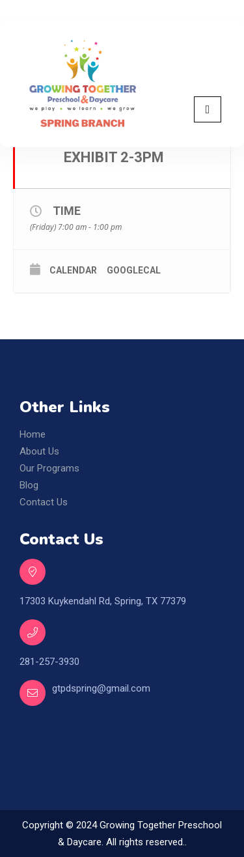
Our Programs (49, 468)
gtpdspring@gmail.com (101, 688)
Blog (29, 485)
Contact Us (44, 502)
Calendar (73, 270)
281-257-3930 (49, 661)
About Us (39, 451)
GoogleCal (134, 270)
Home (33, 434)
